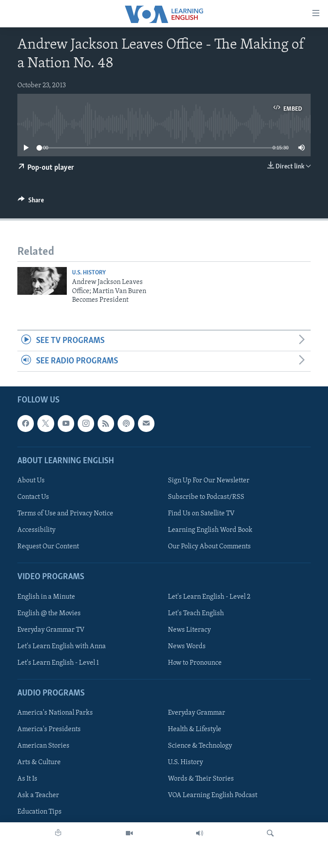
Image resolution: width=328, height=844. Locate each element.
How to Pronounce (195, 662)
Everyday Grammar (196, 712)
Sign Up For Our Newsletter (208, 480)
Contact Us (33, 497)
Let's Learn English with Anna (61, 646)
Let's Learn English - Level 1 (58, 662)
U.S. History (89, 273)
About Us (31, 480)
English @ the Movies (49, 613)
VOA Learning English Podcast (212, 795)
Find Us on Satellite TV (201, 513)
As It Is (27, 779)
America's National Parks (55, 712)
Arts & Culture (39, 762)
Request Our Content (48, 546)
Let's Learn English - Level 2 (209, 596)
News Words (187, 646)
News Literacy (189, 629)
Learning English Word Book (210, 530)
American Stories (43, 745)
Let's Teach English (196, 613)
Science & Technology (200, 745)
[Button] (31, 202)
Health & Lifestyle (194, 729)
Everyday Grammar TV (51, 629)
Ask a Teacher (38, 795)
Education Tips (39, 812)
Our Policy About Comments (209, 546)
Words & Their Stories (201, 779)
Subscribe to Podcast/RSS (206, 497)
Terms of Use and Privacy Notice (65, 513)
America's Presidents (49, 729)
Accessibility (36, 530)
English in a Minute (46, 596)
